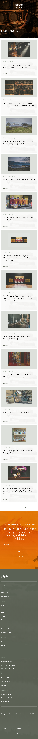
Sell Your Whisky (6, 681)
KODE (19, 728)
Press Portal (5, 701)
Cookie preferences (6, 725)
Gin (2, 620)
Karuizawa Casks (6, 629)
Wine (2, 605)
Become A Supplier (7, 698)
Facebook (11, 714)
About (3, 645)
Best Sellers (5, 589)
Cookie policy (16, 725)
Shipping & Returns (7, 678)
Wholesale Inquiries (7, 694)
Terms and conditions (6, 728)
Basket (33, 6)
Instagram (4, 714)
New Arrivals (5, 596)
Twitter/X (18, 714)
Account (4, 649)
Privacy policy (20, 556)
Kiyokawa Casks (6, 632)
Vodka (3, 616)
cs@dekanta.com (6, 661)
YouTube (32, 714)
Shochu (3, 612)
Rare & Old (4, 593)
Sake (2, 609)
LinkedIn (25, 714)
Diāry (3, 642)
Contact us (4, 685)
